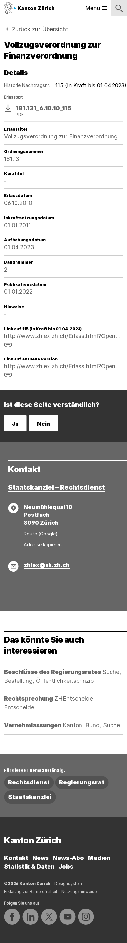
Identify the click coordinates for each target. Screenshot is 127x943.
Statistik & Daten (29, 866)
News (40, 858)
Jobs (65, 866)
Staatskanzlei (30, 796)
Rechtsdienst (29, 782)
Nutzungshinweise (79, 891)
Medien (99, 858)
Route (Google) (41, 533)
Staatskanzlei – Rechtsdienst (56, 487)
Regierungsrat (81, 782)
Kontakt (16, 858)
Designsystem (68, 883)
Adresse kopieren (43, 544)
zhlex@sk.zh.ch (47, 565)
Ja (15, 423)
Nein (43, 423)
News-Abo (68, 858)
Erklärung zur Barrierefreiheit (30, 891)
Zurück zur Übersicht (40, 29)
